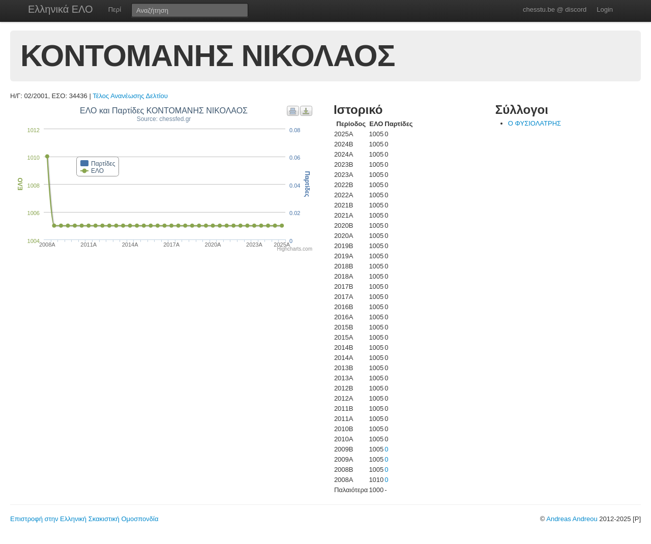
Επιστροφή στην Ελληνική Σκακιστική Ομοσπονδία (84, 519)
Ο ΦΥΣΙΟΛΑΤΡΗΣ (534, 123)
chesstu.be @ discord (554, 9)
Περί (114, 9)
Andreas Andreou (571, 519)
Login (605, 9)
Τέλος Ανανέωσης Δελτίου (130, 96)
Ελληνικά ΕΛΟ (60, 9)
